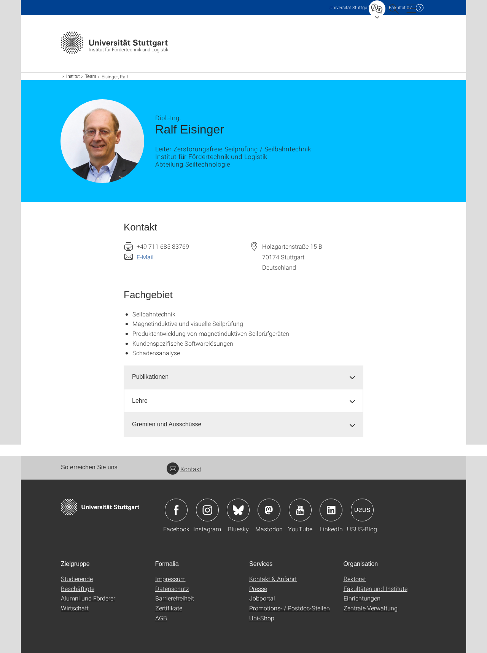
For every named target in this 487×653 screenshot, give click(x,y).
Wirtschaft (75, 608)
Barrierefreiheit (174, 598)
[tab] (243, 377)
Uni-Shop (261, 618)
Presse (258, 589)
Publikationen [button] (150, 376)
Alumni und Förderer (88, 598)
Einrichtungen (362, 598)
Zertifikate (168, 608)
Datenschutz (172, 589)
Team (90, 76)
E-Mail (145, 257)
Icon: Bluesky (238, 510)
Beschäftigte (77, 589)
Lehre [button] (140, 400)
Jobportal (262, 598)
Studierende (77, 579)
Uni (350, 7)
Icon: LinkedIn (331, 510)
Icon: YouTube (300, 510)
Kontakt (184, 469)
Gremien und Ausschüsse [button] (166, 424)
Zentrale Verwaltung (371, 608)
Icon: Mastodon (269, 510)
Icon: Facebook (176, 510)
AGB (161, 618)
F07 (400, 7)
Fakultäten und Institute (375, 589)
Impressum (170, 579)
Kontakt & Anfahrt (273, 579)
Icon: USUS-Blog (362, 510)
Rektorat (355, 579)
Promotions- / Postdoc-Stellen (289, 608)
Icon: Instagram (207, 510)
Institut (73, 76)
